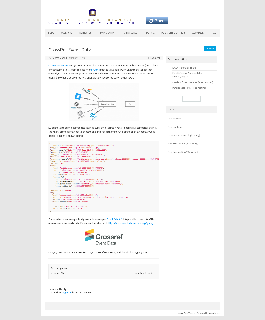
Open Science (130, 33)
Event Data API (114, 219)
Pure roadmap (175, 127)
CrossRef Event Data (105, 252)
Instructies (85, 33)
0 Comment (154, 58)
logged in (67, 292)
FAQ (214, 33)
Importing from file (146, 273)
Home (51, 33)
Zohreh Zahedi (59, 58)
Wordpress (214, 313)
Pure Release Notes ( (182, 87)
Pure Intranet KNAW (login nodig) (184, 152)
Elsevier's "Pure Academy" (185, 82)
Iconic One (183, 313)
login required (199, 87)
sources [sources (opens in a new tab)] (95, 69)
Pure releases (174, 118)
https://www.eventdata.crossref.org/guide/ (130, 223)
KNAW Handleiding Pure (184, 67)
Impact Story (59, 273)
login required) (206, 82)
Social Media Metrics (77, 252)
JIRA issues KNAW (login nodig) (183, 143)
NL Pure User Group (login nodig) (184, 135)
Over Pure (66, 33)
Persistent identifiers (173, 33)
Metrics (150, 33)
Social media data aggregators (132, 252)
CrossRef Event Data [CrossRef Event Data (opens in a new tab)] (59, 65)
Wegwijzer (198, 33)
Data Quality (107, 33)
